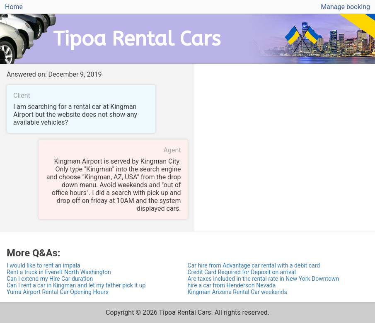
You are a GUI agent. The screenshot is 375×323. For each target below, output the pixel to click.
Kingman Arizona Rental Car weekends (237, 292)
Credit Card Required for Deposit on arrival (242, 272)
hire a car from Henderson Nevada (232, 285)
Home (14, 7)
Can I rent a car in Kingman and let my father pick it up (76, 285)
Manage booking (345, 7)
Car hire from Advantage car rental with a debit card (254, 265)
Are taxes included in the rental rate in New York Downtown (263, 278)
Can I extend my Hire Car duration (50, 278)
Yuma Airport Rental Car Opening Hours (58, 292)
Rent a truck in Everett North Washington (59, 272)
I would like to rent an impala (43, 265)
